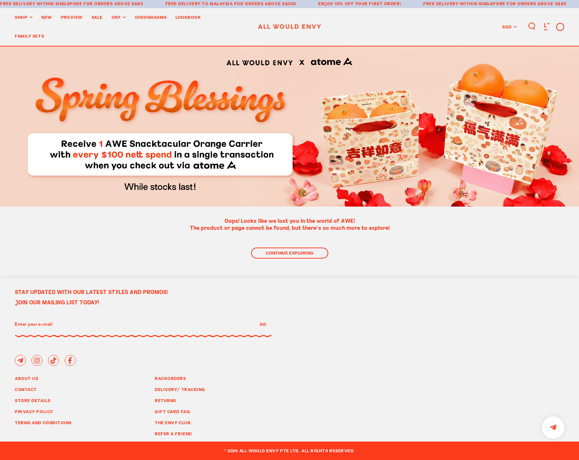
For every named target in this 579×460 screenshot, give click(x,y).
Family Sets (29, 36)
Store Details (32, 400)
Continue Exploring (290, 252)
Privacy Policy (34, 411)
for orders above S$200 (265, 3)
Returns (165, 400)
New (46, 17)
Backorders (170, 378)
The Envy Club (173, 422)
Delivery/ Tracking (180, 389)
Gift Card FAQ (172, 411)
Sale (97, 17)
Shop (21, 17)
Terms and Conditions (43, 422)
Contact (26, 389)
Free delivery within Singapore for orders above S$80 (71, 3)
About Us (26, 378)
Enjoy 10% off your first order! (359, 3)
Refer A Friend (173, 433)
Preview (72, 17)
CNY (116, 17)
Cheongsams (151, 17)
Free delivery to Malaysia (199, 3)
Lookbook (188, 17)
